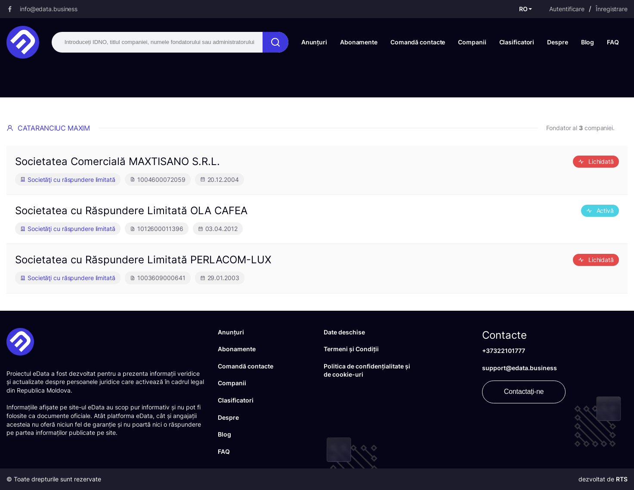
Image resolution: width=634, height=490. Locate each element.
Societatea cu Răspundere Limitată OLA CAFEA (131, 210)
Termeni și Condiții (351, 349)
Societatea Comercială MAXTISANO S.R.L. (117, 161)
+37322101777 (503, 350)
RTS (622, 479)
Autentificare (567, 8)
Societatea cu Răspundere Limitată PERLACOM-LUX (143, 259)
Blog (587, 42)
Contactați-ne (524, 391)
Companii (472, 42)
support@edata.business (519, 367)
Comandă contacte (417, 42)
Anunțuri (314, 42)
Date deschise (344, 332)
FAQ (613, 42)
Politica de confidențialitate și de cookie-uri (367, 370)
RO (523, 8)
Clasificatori (517, 42)
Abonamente (358, 42)
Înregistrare (612, 8)
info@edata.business (48, 8)
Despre (557, 42)
